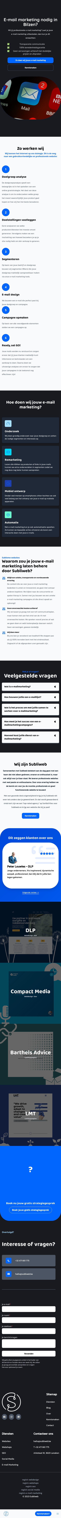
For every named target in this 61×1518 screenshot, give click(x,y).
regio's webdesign (30, 1479)
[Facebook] (4, 1417)
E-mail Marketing (10, 1464)
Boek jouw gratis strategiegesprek (30, 1210)
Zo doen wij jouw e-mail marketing (30, 60)
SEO (4, 1453)
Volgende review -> (30, 892)
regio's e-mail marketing (30, 1493)
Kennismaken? (43, 1513)
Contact (50, 1425)
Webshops (7, 1447)
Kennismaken (30, 67)
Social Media (8, 1458)
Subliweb (34, 1496)
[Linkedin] (18, 1417)
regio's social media (30, 1489)
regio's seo (31, 1486)
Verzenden (28, 1353)
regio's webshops (31, 1483)
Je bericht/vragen (28, 1342)
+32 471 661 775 (22, 1260)
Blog (48, 1407)
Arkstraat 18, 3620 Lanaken (46, 1453)
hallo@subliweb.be (24, 1274)
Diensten (50, 1401)
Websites (6, 1441)
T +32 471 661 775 (41, 1447)
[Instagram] (11, 1417)
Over (48, 1413)
